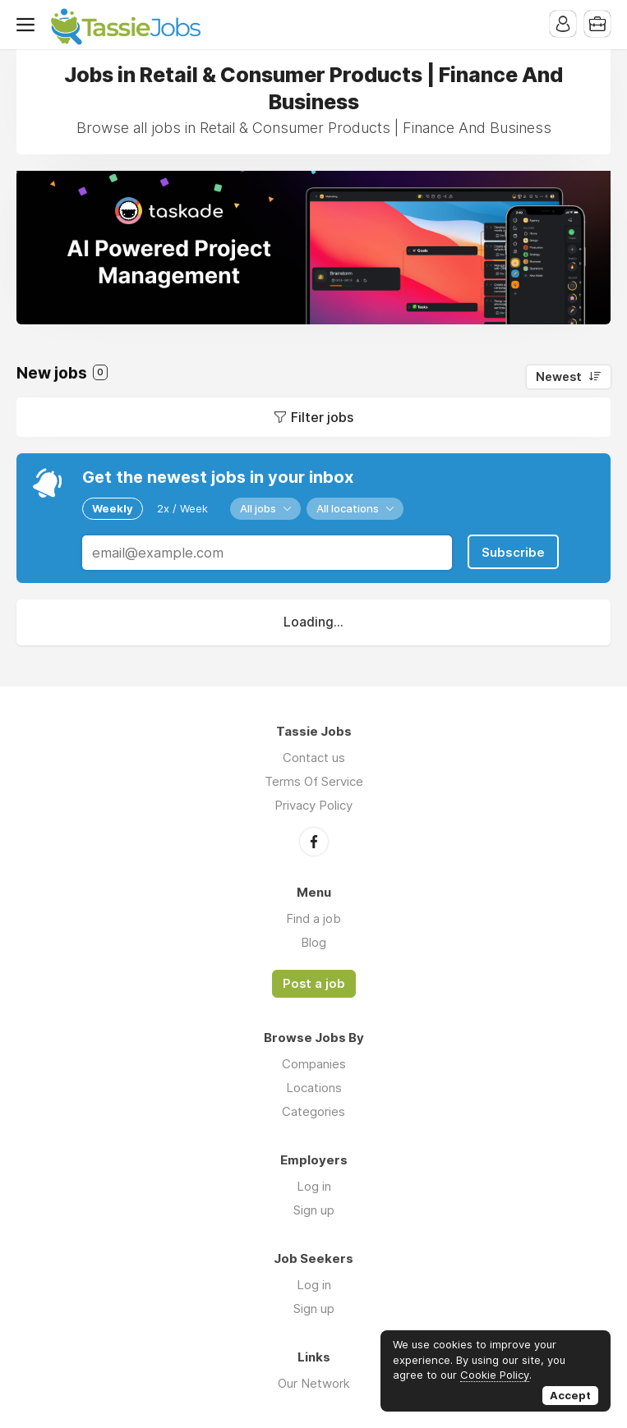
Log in (314, 1186)
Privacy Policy (313, 805)
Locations (314, 1087)
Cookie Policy (494, 1374)
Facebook (314, 842)
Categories (313, 1111)
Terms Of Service (314, 781)
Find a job (313, 918)
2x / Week (182, 508)
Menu (28, 24)
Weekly (112, 508)
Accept (570, 1395)
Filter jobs (322, 417)
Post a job (314, 983)
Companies (314, 1064)
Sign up (313, 1210)
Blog (313, 942)
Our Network (314, 1383)
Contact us (314, 757)
